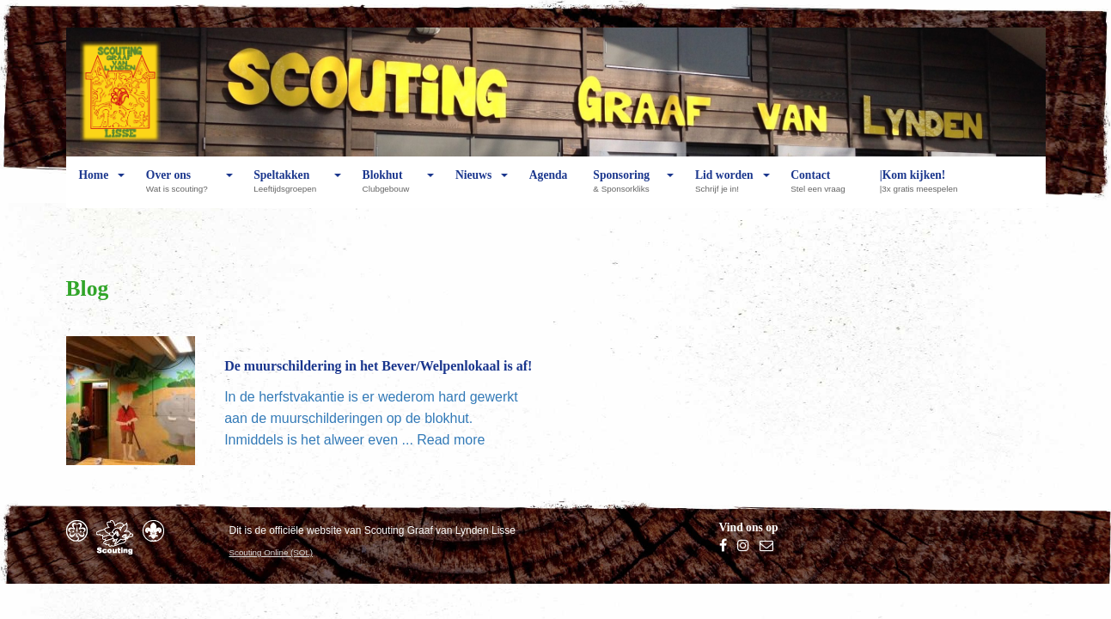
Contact (822, 188)
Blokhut (390, 188)
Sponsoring (625, 188)
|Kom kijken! (923, 188)
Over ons (181, 188)
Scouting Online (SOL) (271, 552)
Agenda (548, 188)
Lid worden (724, 188)
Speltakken (289, 188)
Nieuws (473, 188)
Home (94, 188)
